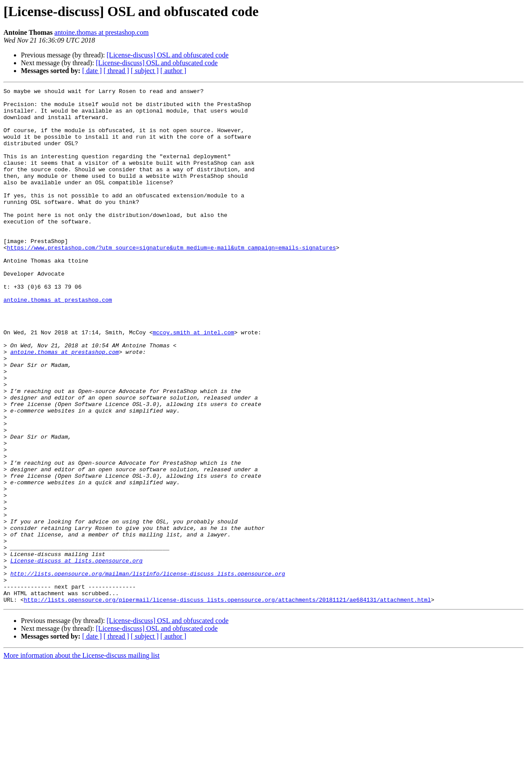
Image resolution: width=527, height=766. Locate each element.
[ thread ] (116, 70)
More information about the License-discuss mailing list (81, 758)
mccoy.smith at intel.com (193, 382)
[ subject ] (145, 70)
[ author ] (173, 70)
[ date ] (92, 70)
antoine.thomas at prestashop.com (101, 32)
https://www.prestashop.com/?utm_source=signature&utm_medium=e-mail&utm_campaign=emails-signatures (171, 280)
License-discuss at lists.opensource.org (76, 655)
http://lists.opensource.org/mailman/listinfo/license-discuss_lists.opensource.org (147, 671)
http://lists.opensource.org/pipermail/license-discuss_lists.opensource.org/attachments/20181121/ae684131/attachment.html (227, 702)
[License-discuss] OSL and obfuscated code (167, 55)
